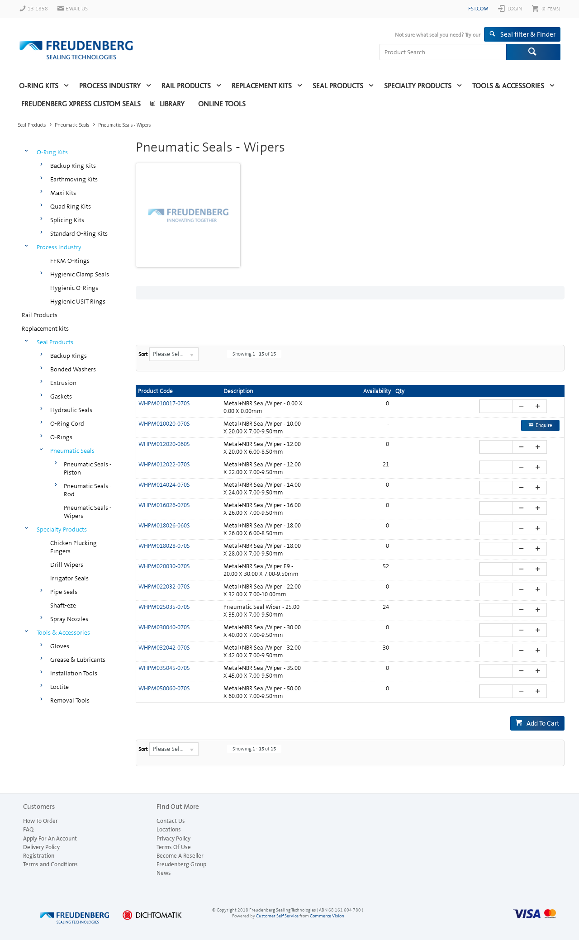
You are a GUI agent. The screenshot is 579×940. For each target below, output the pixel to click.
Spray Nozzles (69, 619)
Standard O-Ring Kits (79, 233)
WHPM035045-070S (164, 668)
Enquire (544, 425)
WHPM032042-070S (164, 647)
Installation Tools (73, 673)
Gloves (59, 646)
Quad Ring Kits (70, 206)
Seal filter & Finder (527, 34)
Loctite (59, 687)
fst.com (478, 8)
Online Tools (222, 104)
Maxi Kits (63, 193)
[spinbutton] (497, 406)
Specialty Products (417, 86)
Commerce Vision (327, 916)
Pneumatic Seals (72, 450)
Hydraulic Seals (71, 410)
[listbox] (174, 354)
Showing (254, 354)
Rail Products (186, 86)
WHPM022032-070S (164, 586)
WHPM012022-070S (164, 464)
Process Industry (110, 86)
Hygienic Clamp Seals (79, 274)
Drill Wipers (66, 564)
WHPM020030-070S (164, 566)
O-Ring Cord (67, 423)
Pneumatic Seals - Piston (88, 468)
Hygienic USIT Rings (77, 301)
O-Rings (61, 437)
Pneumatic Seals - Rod (88, 490)
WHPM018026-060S (164, 525)
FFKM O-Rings (70, 260)
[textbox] (443, 52)
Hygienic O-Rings (74, 288)
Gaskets (61, 396)
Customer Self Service (277, 916)
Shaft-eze (63, 605)
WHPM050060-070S (164, 688)
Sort (142, 354)
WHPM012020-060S (164, 444)
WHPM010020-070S (164, 423)
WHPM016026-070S (164, 505)
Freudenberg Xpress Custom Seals (81, 104)
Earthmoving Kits (74, 179)
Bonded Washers (73, 369)
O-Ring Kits (38, 86)
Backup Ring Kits (73, 165)
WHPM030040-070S (164, 627)
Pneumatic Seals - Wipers (88, 511)
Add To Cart (543, 723)
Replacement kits (262, 86)
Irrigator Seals (69, 578)
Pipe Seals (63, 592)
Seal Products (338, 86)
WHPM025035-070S (164, 607)
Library (172, 104)
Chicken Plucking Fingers (73, 547)
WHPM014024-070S (164, 485)
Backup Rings (68, 355)
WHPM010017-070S (164, 403)
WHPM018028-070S (164, 546)
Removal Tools (70, 700)
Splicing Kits (67, 220)
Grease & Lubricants (77, 659)
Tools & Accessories (508, 86)
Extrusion (63, 383)
